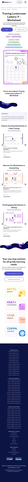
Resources (3, 7)
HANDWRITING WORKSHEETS (14, 47)
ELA (15, 7)
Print (7, 29)
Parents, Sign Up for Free (14, 273)
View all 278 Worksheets (14, 130)
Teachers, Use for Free (14, 279)
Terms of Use (5, 465)
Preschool (19, 7)
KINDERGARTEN (16, 36)
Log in (19, 2)
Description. (14, 113)
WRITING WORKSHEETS (13, 44)
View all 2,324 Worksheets (14, 209)
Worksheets (10, 7)
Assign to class (21, 29)
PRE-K (8, 36)
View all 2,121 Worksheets (14, 170)
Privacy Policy (14, 465)
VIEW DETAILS (6, 157)
